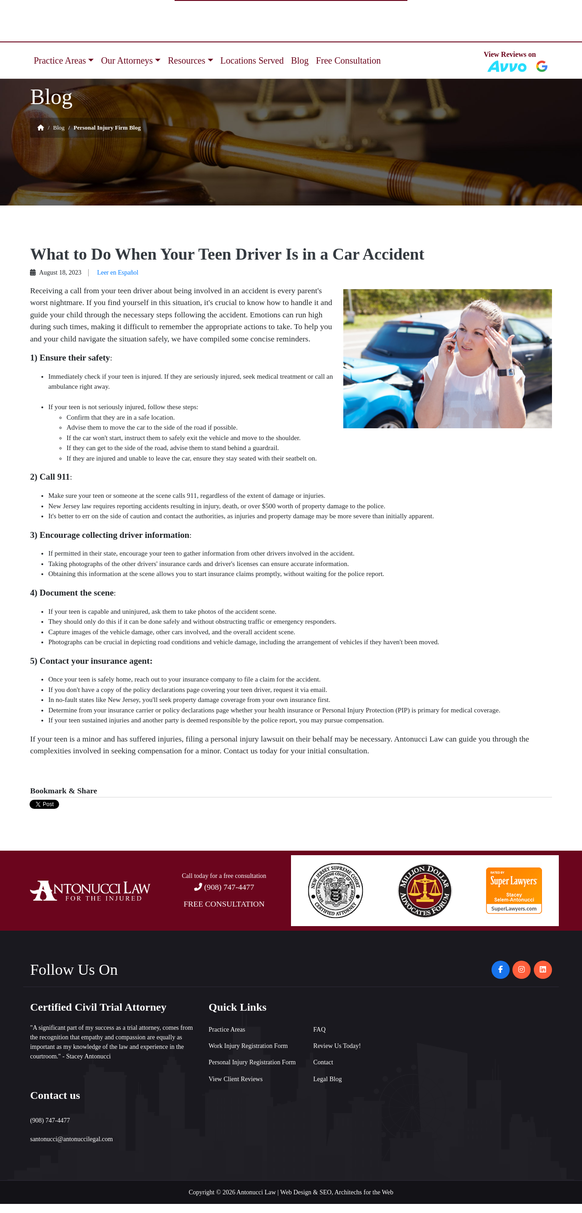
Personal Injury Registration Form (252, 1062)
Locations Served (252, 60)
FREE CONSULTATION (224, 903)
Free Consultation (348, 60)
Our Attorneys (127, 60)
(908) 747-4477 (229, 887)
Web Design (295, 1192)
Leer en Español (117, 272)
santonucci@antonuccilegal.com (71, 1139)
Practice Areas (60, 60)
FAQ (319, 1029)
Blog (300, 60)
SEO (325, 1192)
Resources (186, 60)
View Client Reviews (236, 1079)
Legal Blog (327, 1079)
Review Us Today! (337, 1046)
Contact (323, 1062)
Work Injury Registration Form (248, 1046)
